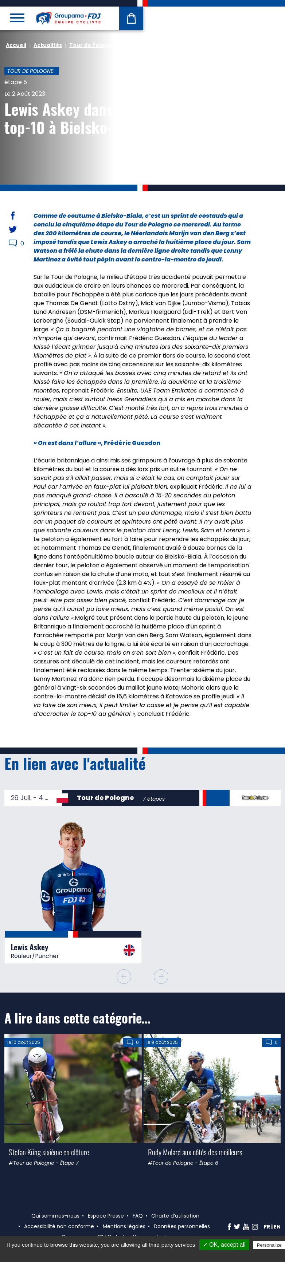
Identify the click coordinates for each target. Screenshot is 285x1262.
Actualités (48, 45)
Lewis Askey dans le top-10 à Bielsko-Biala (74, 118)
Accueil (16, 45)
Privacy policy (146, 1254)
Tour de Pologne (92, 45)
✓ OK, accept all (224, 1245)
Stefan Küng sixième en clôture (49, 1152)
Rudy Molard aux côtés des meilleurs (195, 1152)
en (277, 1226)
